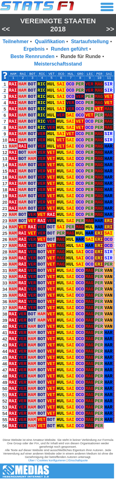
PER (99, 74)
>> (110, 29)
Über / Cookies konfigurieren (47, 460)
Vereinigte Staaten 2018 (58, 25)
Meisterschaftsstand (58, 63)
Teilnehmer (15, 41)
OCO (61, 74)
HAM (13, 74)
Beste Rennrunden (32, 56)
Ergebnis (34, 49)
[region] (58, 251)
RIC (42, 74)
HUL (70, 74)
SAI (109, 74)
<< (6, 29)
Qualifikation (50, 41)
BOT (32, 74)
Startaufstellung (90, 41)
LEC (90, 74)
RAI (23, 74)
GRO (80, 74)
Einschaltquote (78, 460)
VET (52, 74)
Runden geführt (69, 49)
